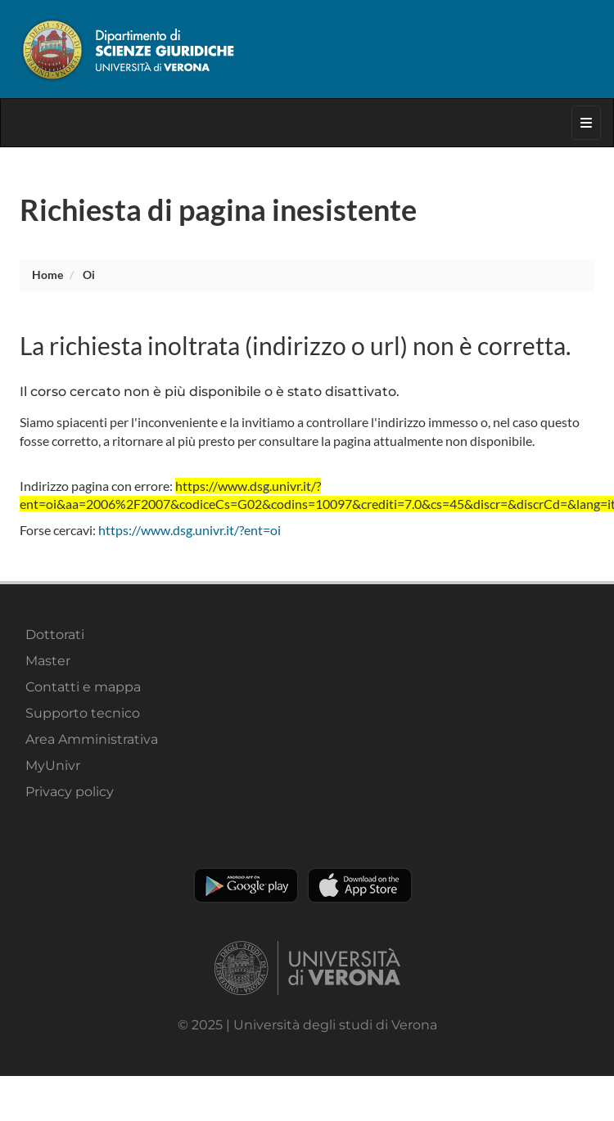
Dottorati (54, 634)
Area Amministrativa (91, 739)
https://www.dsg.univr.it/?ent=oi (189, 530)
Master (47, 661)
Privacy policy (69, 791)
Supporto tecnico (82, 713)
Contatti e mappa (83, 687)
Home (47, 274)
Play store (246, 885)
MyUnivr (52, 765)
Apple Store (360, 885)
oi (89, 274)
